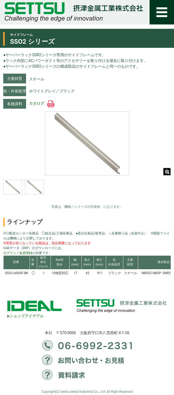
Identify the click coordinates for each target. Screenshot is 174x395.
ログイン (9, 253)
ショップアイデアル (25, 316)
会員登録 (25, 253)
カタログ (41, 103)
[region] (45, 191)
